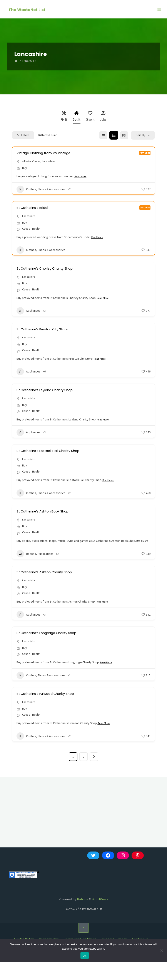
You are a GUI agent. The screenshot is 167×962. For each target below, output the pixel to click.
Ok (84, 955)
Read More (81, 177)
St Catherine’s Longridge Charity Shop (53, 639)
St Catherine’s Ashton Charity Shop (51, 578)
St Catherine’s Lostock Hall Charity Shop (55, 452)
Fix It (63, 116)
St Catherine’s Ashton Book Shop (48, 513)
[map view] (124, 135)
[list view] (113, 135)
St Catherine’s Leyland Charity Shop (51, 391)
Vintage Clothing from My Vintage (49, 152)
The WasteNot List (27, 9)
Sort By (140, 135)
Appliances (28, 311)
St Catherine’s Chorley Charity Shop (51, 269)
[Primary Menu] (159, 9)
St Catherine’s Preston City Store (48, 330)
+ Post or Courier (33, 161)
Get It (76, 116)
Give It (90, 116)
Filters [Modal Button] (23, 135)
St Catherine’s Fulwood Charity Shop (52, 700)
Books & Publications (35, 560)
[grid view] (103, 135)
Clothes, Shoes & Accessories (41, 189)
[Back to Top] (83, 935)
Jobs (103, 116)
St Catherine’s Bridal (36, 208)
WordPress (100, 906)
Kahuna (82, 906)
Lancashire (52, 161)
